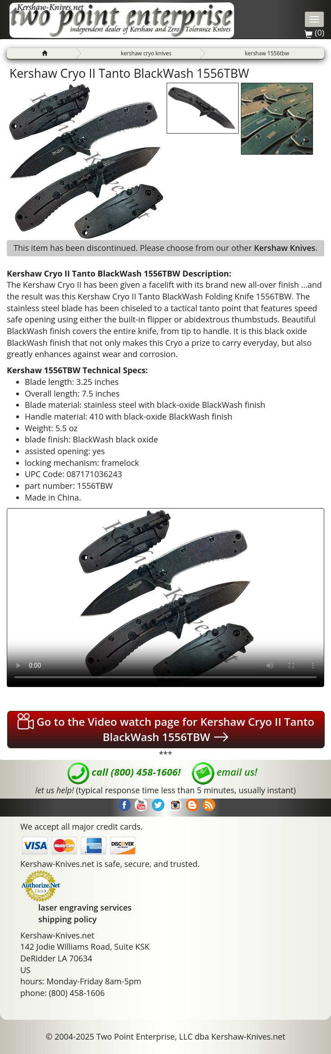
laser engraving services (84, 907)
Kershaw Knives (284, 247)
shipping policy (67, 919)
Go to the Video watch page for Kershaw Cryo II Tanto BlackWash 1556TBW (166, 729)
